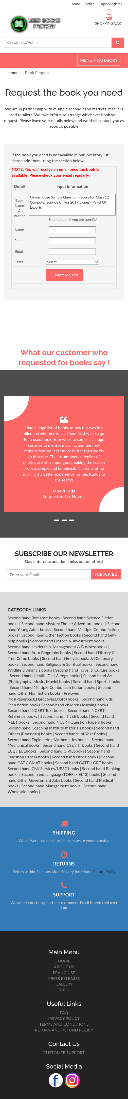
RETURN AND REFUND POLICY (64, 1029)
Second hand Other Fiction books (51, 634)
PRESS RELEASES (64, 978)
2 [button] (64, 522)
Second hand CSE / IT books (68, 745)
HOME (64, 960)
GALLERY (64, 983)
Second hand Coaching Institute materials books (51, 727)
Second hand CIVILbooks (62, 750)
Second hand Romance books (34, 617)
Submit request (64, 274)
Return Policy (104, 871)
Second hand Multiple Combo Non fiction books (53, 687)
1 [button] (56, 522)
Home (75, 4)
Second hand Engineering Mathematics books (48, 739)
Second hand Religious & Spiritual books (57, 664)
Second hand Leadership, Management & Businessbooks (58, 646)
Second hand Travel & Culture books (87, 670)
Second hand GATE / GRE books (84, 762)
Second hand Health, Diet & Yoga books (45, 675)
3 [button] (71, 522)
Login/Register (110, 4)
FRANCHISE (64, 972)
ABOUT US (64, 966)
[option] (64, 454)
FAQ (64, 1012)
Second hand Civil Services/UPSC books (44, 768)
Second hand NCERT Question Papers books (72, 722)
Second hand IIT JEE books (64, 716)
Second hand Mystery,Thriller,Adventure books (63, 623)
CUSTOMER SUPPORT (64, 1052)
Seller (89, 4)
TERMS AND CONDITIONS (64, 1024)
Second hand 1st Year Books (80, 733)
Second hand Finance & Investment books (67, 640)
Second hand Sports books (96, 681)
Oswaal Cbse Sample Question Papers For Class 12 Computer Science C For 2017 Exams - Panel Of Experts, (72, 205)
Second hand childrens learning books (74, 704)
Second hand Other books (75, 756)
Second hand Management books (51, 785)
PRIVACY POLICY (64, 1018)
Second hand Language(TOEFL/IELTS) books (61, 774)
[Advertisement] (64, 309)
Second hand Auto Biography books (40, 652)
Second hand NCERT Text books (37, 710)
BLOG (64, 989)
